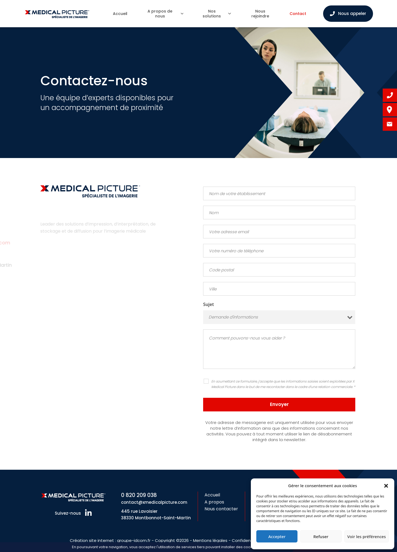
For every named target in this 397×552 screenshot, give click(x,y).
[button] (386, 485)
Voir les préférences (366, 536)
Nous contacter (221, 509)
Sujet (208, 304)
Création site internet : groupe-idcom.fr (110, 540)
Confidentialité (247, 540)
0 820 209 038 (139, 495)
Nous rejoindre (260, 13)
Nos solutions (217, 13)
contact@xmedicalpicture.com (154, 502)
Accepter (276, 536)
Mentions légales (210, 540)
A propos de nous (165, 13)
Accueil (120, 13)
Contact (298, 13)
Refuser (320, 536)
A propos (214, 502)
